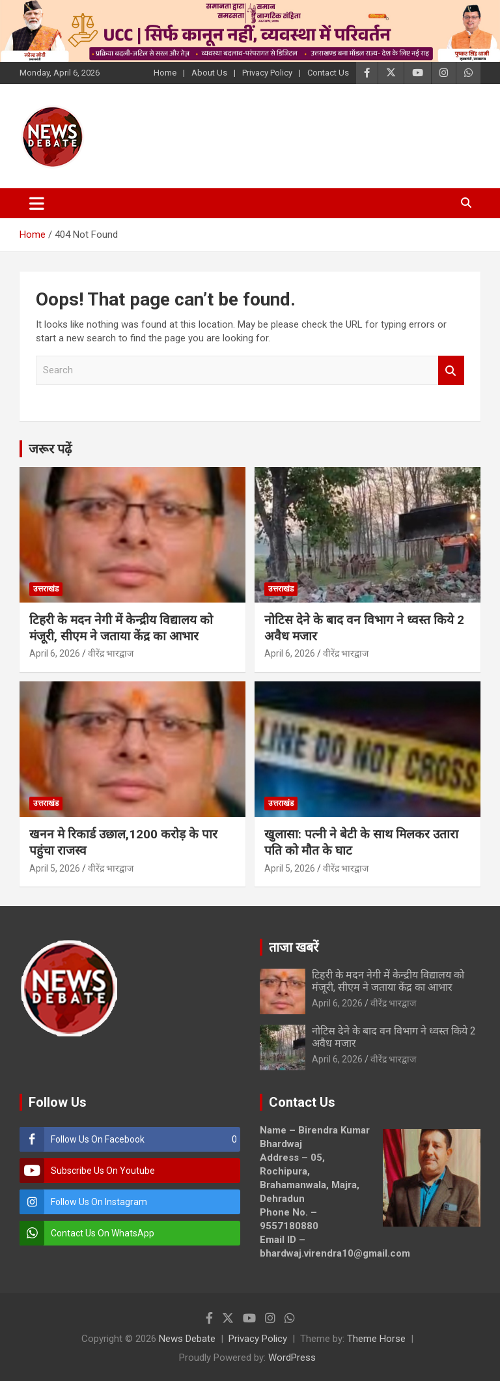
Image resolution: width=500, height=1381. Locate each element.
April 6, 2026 (54, 653)
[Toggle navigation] (37, 203)
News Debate (187, 1339)
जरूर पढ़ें (50, 449)
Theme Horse (376, 1339)
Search (451, 370)
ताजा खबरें (293, 947)
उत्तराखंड (46, 588)
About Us (209, 73)
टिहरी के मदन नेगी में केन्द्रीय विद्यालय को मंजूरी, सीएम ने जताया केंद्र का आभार (121, 628)
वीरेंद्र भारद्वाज (110, 653)
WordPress (292, 1357)
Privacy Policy (267, 73)
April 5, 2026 (54, 868)
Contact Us (328, 73)
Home (165, 73)
